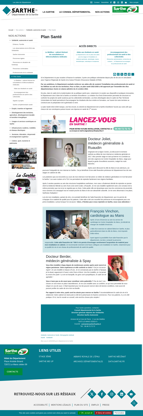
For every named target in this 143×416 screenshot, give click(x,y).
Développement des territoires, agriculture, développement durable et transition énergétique (22, 115)
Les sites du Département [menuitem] (22, 3)
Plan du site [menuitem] (81, 405)
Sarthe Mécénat (117, 356)
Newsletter (105, 2)
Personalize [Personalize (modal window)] (119, 413)
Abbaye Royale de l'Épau (87, 356)
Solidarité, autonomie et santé (36, 30)
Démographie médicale (67, 335)
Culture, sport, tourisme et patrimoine (20, 142)
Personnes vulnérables (20, 69)
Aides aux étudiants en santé (87, 57)
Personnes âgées (19, 59)
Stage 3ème (45, 356)
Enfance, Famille (18, 44)
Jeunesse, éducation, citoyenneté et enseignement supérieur (22, 136)
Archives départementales (88, 361)
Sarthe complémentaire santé (23, 105)
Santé (43, 338)
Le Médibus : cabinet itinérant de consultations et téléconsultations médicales (56, 55)
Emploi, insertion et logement (22, 109)
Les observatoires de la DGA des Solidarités (23, 50)
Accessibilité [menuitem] (40, 405)
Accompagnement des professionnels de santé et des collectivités (119, 58)
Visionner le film (22, 183)
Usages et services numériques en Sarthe (23, 123)
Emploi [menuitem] (95, 405)
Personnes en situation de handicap (21, 64)
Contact (96, 2)
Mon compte (134, 2)
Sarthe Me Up (23, 158)
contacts (12, 372)
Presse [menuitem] (105, 405)
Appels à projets (18, 101)
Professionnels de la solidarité (23, 73)
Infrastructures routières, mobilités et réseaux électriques (23, 129)
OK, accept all (85, 413)
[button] (88, 124)
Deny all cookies (103, 413)
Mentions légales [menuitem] (61, 405)
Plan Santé (17, 77)
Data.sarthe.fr (116, 361)
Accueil (11, 30)
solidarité (49, 338)
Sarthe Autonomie (19, 55)
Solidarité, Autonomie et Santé (50, 335)
